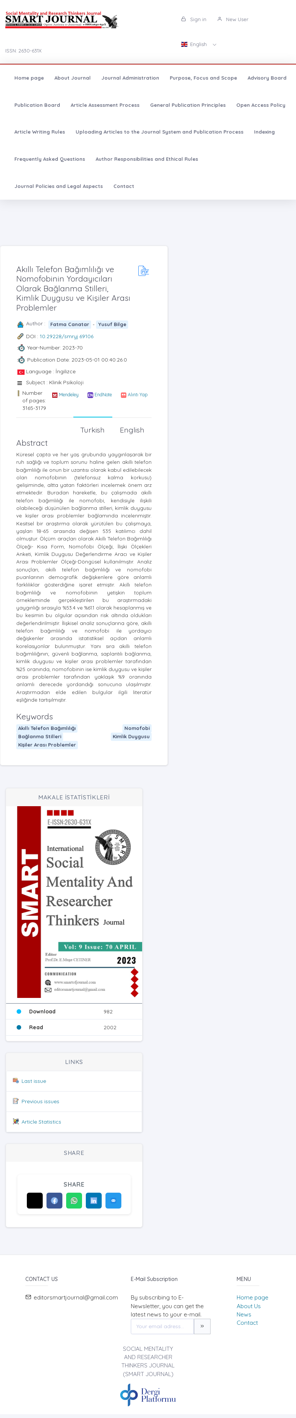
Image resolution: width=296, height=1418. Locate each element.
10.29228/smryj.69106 (66, 336)
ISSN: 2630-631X (23, 51)
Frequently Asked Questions (49, 159)
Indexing (264, 132)
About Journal (72, 78)
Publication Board (37, 105)
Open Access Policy (260, 105)
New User (232, 19)
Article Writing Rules (39, 132)
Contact (123, 186)
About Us (249, 1306)
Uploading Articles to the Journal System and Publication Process (159, 132)
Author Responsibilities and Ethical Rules (147, 159)
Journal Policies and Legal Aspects (58, 186)
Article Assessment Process (105, 105)
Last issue (34, 1081)
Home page (29, 78)
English (194, 44)
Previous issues (40, 1101)
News (244, 1314)
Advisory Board (267, 78)
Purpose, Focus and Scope (203, 78)
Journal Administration (130, 78)
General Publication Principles (188, 105)
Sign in (193, 19)
